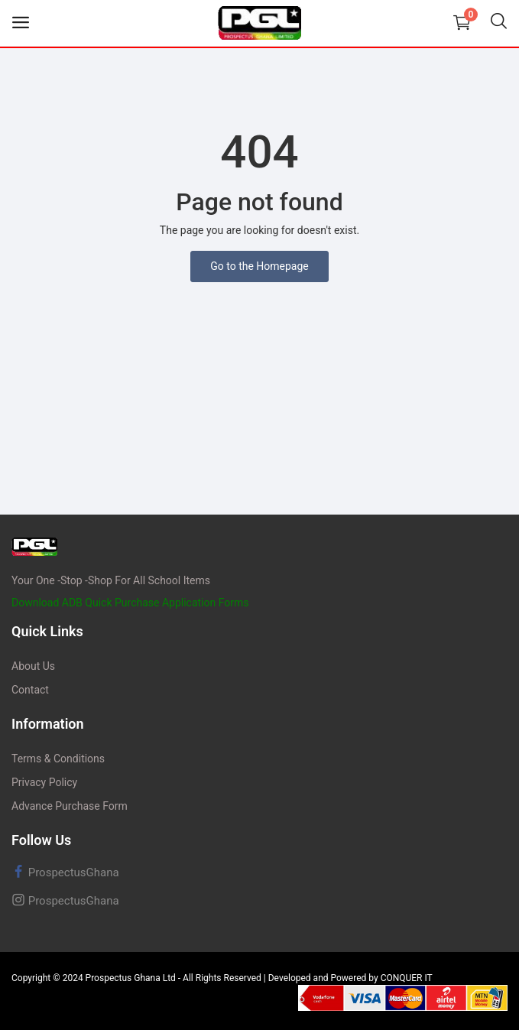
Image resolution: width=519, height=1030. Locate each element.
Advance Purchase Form (69, 806)
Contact (30, 690)
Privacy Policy (44, 782)
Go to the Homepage (259, 266)
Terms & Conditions (58, 758)
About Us (33, 666)
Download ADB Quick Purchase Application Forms (130, 602)
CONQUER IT (407, 978)
